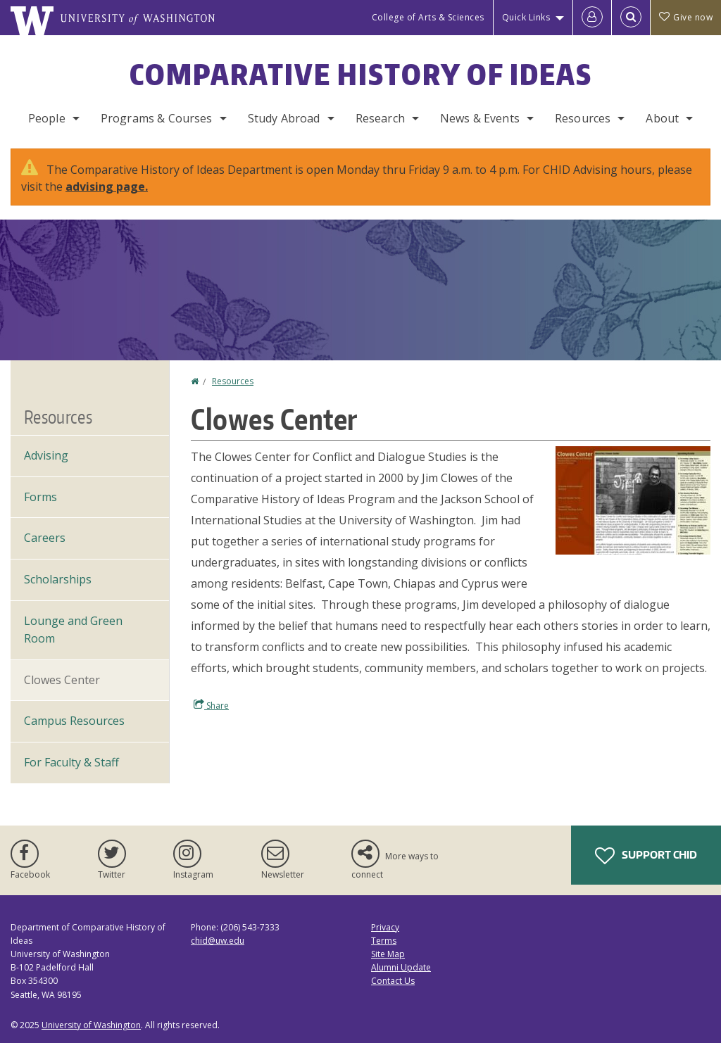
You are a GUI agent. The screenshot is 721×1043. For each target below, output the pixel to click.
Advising (46, 455)
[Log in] (592, 17)
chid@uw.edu (217, 941)
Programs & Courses (157, 118)
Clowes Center (62, 680)
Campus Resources (74, 720)
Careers (44, 537)
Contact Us (393, 981)
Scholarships (58, 579)
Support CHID (646, 856)
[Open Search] (631, 17)
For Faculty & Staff (71, 762)
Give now (686, 17)
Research (380, 118)
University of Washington (91, 1025)
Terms (383, 941)
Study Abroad (284, 118)
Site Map (388, 954)
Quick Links (526, 17)
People (46, 118)
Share (211, 705)
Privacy (385, 927)
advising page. (106, 186)
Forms (40, 497)
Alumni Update (401, 967)
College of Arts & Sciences (428, 17)
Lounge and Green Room (73, 630)
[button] (633, 499)
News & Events (480, 118)
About (662, 118)
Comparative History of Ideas (361, 75)
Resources (582, 118)
